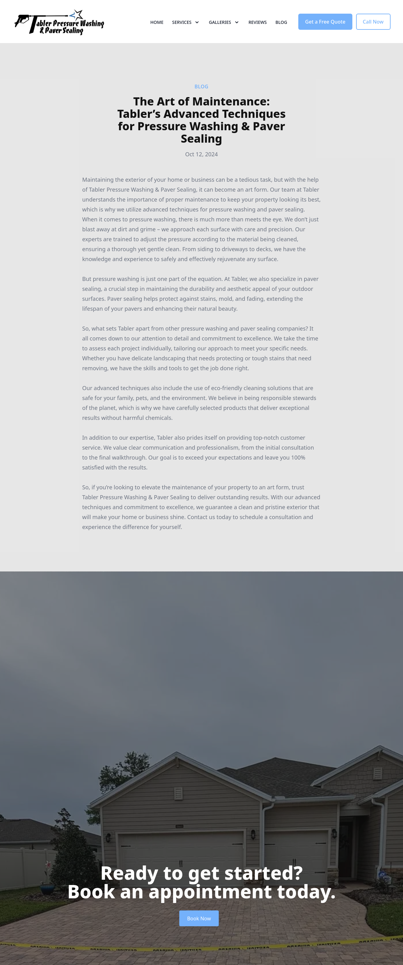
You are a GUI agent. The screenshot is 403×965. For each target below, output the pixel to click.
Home (156, 28)
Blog (281, 28)
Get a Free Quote (325, 27)
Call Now (373, 27)
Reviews (258, 28)
